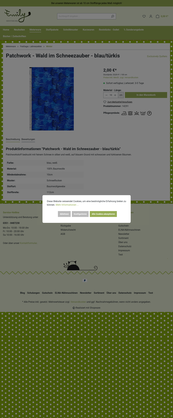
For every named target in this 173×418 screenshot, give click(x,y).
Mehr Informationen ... (67, 204)
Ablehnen (64, 214)
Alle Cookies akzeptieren (103, 214)
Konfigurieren (80, 214)
